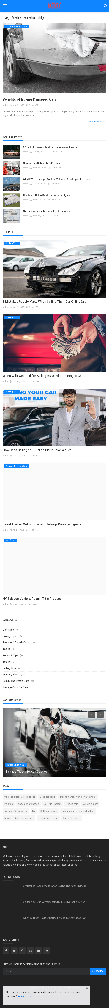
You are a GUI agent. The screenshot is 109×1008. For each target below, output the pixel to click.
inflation (8, 804)
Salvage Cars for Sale (15, 687)
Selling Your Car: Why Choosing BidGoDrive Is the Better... (54, 901)
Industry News (11, 674)
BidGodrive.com (48, 811)
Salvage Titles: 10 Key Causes (26, 771)
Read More (97, 121)
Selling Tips (9, 668)
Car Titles (8, 629)
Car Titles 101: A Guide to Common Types (47, 195)
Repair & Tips (10, 655)
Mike (5, 105)
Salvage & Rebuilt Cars (16, 642)
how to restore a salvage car (18, 818)
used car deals (47, 796)
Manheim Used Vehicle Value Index (78, 796)
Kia (34, 811)
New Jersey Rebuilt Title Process (42, 163)
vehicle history (90, 804)
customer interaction (28, 804)
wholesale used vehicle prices (19, 796)
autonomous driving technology (78, 811)
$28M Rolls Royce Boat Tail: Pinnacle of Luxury (50, 147)
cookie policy (24, 996)
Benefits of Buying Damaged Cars (30, 99)
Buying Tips (9, 636)
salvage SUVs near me (15, 811)
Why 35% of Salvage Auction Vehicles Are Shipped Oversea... (58, 179)
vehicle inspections (48, 818)
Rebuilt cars (72, 804)
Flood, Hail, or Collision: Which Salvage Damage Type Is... (43, 524)
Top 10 (7, 649)
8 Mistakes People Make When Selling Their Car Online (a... (44, 301)
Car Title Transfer (52, 804)
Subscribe (98, 971)
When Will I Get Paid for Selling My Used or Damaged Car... (44, 376)
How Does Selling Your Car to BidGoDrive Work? (37, 450)
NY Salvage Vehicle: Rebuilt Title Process (47, 211)
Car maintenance (71, 818)
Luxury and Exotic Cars (16, 681)
